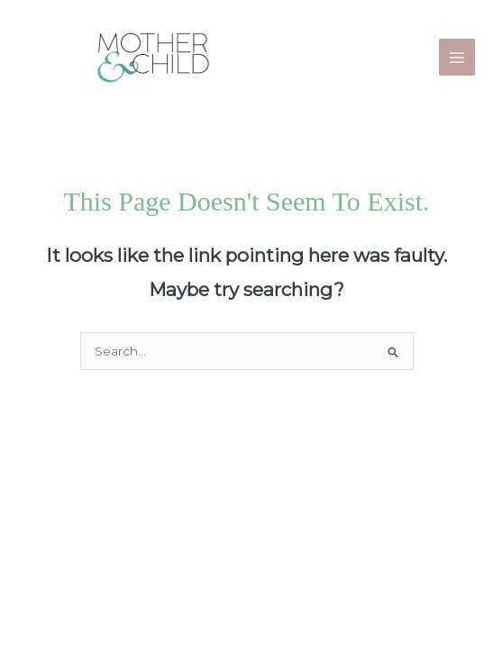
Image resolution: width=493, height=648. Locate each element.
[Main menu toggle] (457, 57)
